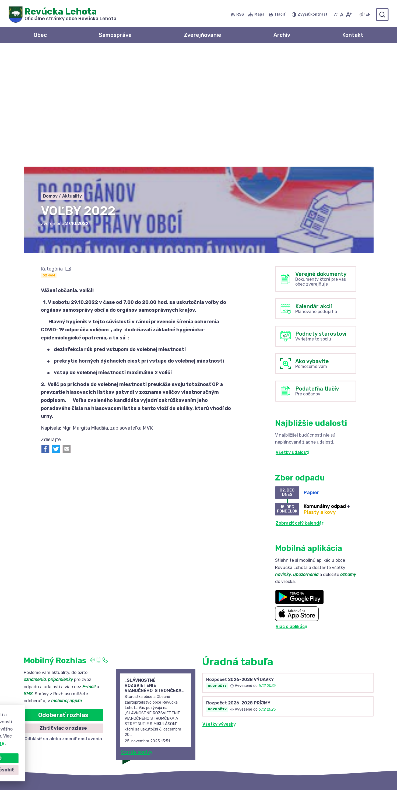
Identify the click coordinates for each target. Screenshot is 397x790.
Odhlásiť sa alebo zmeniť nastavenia (63, 623)
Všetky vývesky (219, 608)
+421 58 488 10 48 (329, 734)
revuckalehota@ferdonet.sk (339, 746)
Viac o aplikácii (291, 511)
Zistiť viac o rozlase (63, 613)
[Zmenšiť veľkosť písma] (336, 14)
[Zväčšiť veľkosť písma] (349, 14)
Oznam (49, 160)
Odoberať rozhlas (63, 599)
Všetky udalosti (292, 337)
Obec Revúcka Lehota (278, 775)
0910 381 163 (322, 740)
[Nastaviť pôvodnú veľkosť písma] (342, 14)
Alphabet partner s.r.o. (190, 775)
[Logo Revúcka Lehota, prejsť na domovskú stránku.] (63, 14)
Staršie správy (136, 636)
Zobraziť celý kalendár (300, 407)
